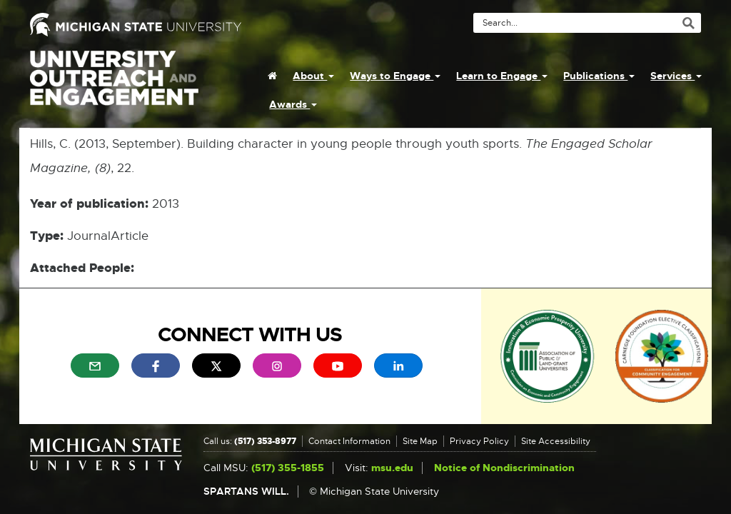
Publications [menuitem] (599, 75)
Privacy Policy (479, 441)
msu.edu (392, 468)
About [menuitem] (313, 75)
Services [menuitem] (676, 75)
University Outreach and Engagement (114, 86)
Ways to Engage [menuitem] (395, 75)
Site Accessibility (555, 441)
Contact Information (349, 441)
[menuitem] (272, 75)
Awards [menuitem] (293, 104)
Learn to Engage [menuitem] (502, 75)
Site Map (420, 441)
